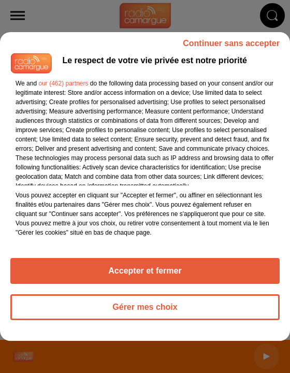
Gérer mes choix (144, 307)
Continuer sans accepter (231, 43)
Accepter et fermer (144, 270)
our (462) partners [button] (63, 83)
